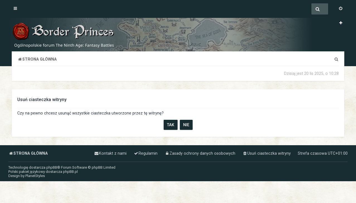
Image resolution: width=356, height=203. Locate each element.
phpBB (51, 167)
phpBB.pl (70, 171)
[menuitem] (340, 9)
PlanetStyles (35, 176)
